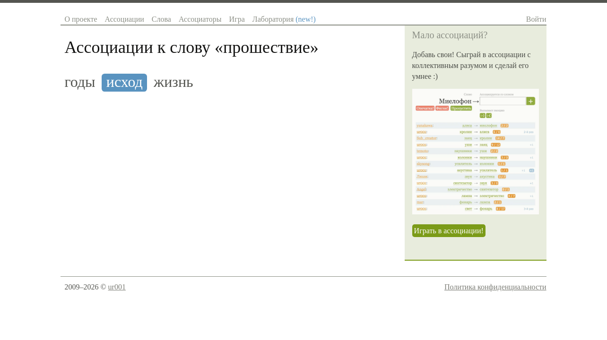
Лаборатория (284, 19)
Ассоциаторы (200, 19)
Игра (237, 19)
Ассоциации (124, 19)
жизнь (173, 82)
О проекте (80, 19)
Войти (536, 19)
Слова (161, 19)
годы (79, 82)
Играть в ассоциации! (449, 231)
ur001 (117, 287)
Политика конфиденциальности (495, 287)
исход (124, 82)
